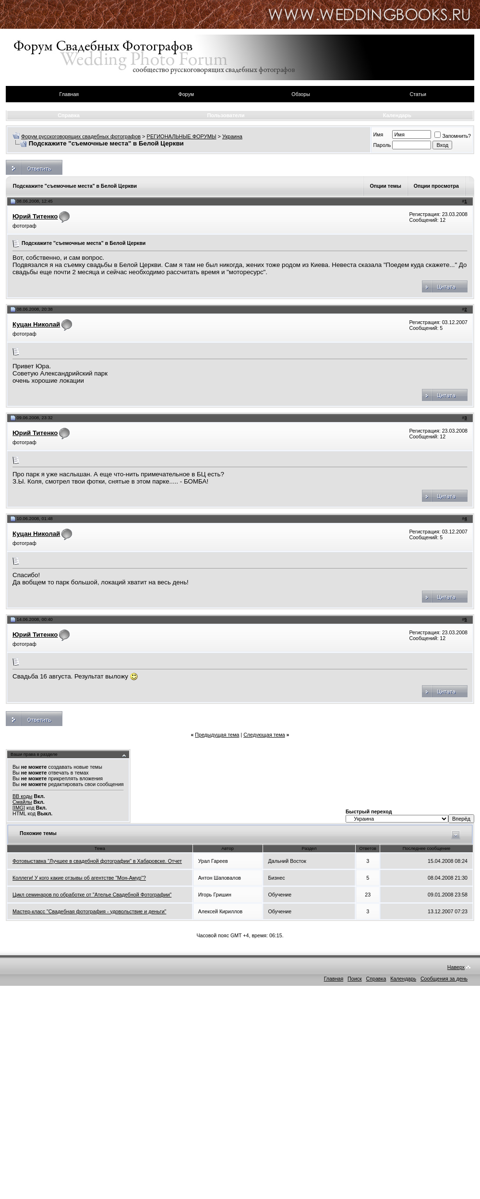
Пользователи (225, 115)
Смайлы (22, 802)
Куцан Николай (36, 324)
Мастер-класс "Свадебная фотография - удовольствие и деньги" (89, 911)
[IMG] (18, 808)
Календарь (397, 115)
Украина (232, 136)
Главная (69, 94)
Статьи (417, 94)
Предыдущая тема (217, 735)
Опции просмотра (436, 186)
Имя (378, 134)
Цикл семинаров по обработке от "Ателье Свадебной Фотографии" (91, 894)
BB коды (22, 796)
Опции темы (385, 186)
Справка (69, 115)
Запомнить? (452, 136)
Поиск (355, 978)
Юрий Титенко (35, 216)
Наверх (456, 967)
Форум (186, 94)
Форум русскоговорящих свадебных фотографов (81, 136)
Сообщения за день (444, 978)
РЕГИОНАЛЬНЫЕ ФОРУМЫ (181, 136)
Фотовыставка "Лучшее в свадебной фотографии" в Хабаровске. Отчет (97, 861)
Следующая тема (264, 735)
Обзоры (300, 94)
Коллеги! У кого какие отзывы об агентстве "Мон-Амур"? (79, 878)
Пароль (382, 145)
